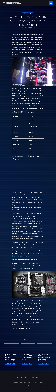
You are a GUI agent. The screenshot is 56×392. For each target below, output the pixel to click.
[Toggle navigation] (51, 3)
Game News (25, 13)
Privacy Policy (34, 377)
